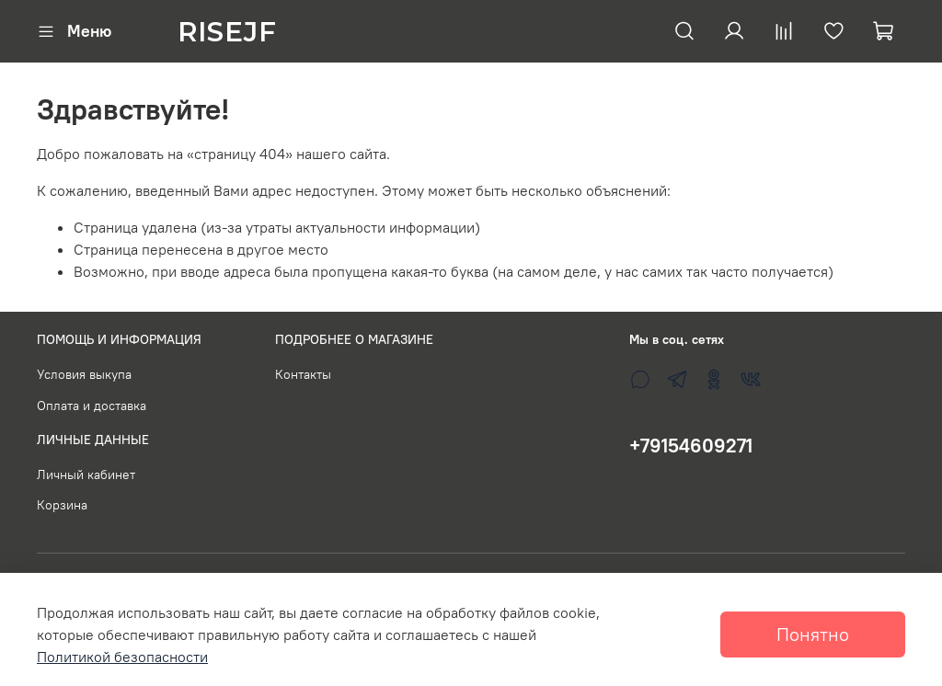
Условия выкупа (84, 374)
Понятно (812, 634)
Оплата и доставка (91, 405)
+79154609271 (690, 445)
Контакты (303, 374)
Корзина (62, 505)
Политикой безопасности (122, 656)
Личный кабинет (86, 474)
